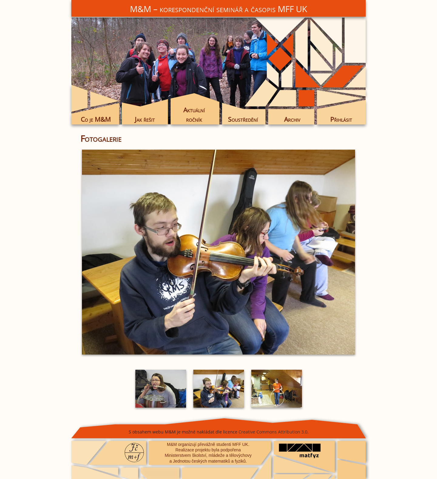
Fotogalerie (100, 138)
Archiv (292, 119)
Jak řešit (145, 119)
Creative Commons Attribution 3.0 (273, 432)
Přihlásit (341, 119)
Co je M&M (96, 119)
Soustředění (243, 119)
